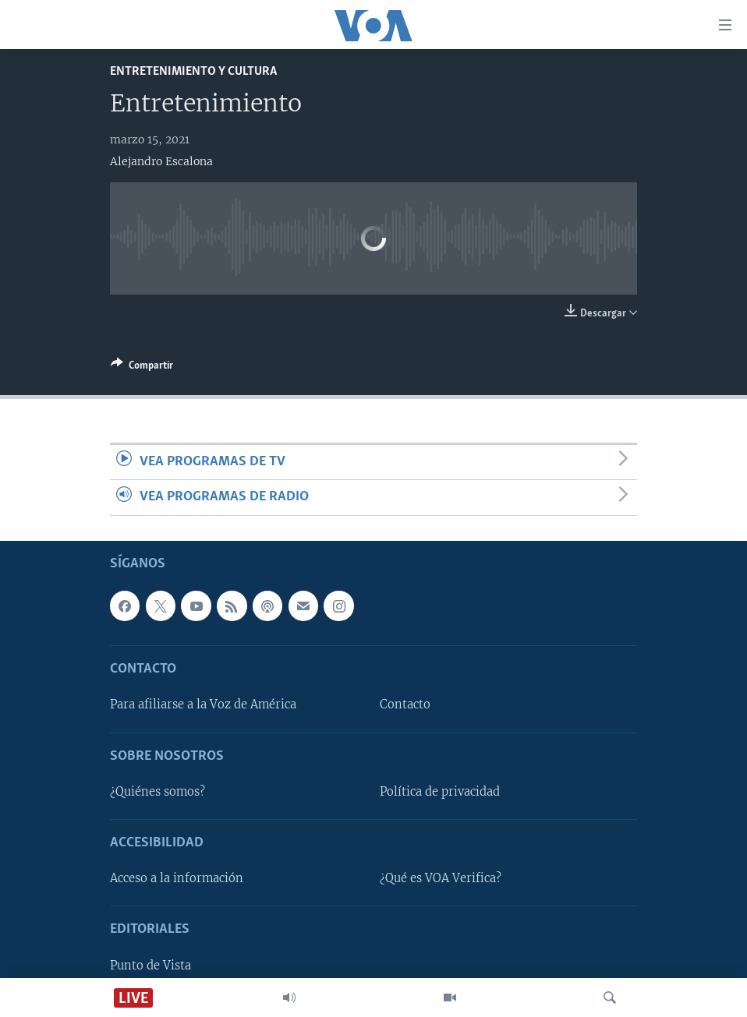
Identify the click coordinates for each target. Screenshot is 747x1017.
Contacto (405, 704)
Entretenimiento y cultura (193, 71)
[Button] (142, 368)
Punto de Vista (150, 965)
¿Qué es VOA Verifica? (440, 878)
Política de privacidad (440, 791)
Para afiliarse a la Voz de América (203, 704)
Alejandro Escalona (161, 161)
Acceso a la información (176, 878)
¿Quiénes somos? (157, 791)
